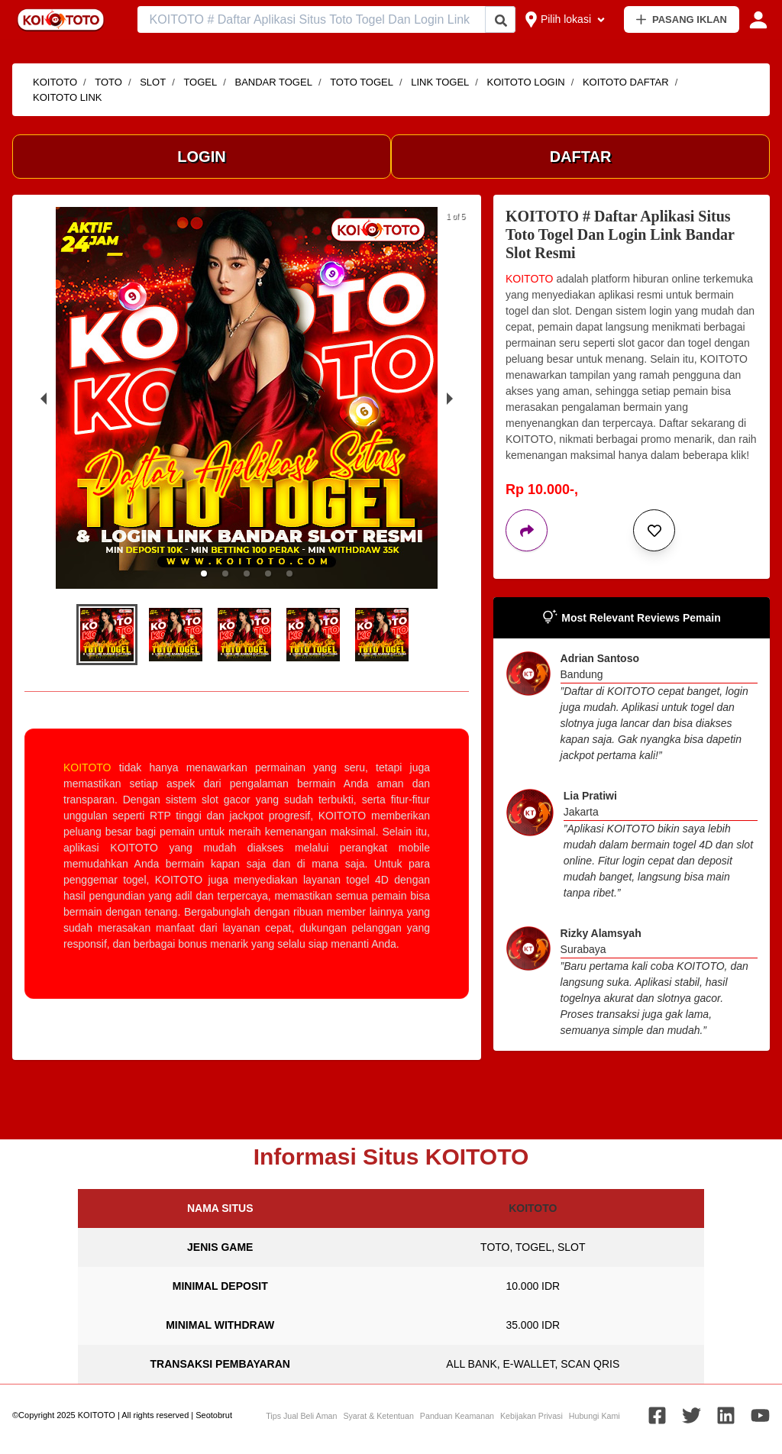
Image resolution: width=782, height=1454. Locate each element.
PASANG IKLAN (681, 19)
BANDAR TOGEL (273, 82)
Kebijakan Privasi (531, 1415)
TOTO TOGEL (361, 82)
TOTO (108, 82)
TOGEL (200, 82)
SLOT (153, 82)
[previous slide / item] (43, 398)
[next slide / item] (450, 398)
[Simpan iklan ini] (654, 530)
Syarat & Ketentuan (378, 1415)
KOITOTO (55, 82)
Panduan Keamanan (457, 1415)
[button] (204, 573)
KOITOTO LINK (67, 97)
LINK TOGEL (440, 82)
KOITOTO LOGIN (526, 82)
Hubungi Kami (594, 1415)
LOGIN (201, 156)
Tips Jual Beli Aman (301, 1415)
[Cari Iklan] (501, 20)
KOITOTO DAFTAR (626, 82)
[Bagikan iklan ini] (527, 530)
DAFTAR (581, 156)
